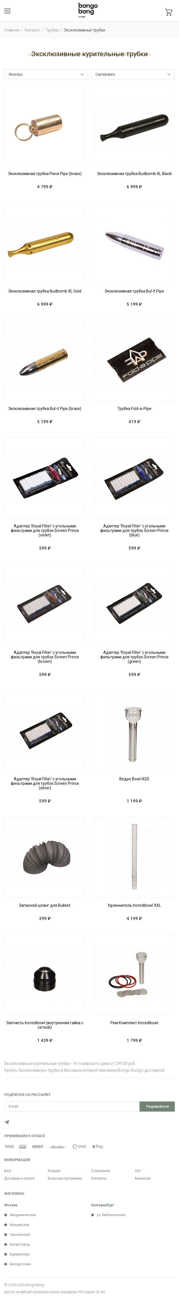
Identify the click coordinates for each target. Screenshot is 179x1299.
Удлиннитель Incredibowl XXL (134, 905)
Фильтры (16, 74)
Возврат (54, 1171)
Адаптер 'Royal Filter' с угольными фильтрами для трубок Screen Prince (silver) (45, 783)
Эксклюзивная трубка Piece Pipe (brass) (45, 173)
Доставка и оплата (19, 1178)
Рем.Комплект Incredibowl (134, 1023)
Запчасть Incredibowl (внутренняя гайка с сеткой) (44, 1025)
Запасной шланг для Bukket (44, 905)
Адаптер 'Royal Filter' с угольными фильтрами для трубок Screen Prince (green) (134, 657)
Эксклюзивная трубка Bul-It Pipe (134, 291)
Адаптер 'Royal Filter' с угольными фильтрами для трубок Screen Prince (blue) (134, 530)
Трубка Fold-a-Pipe (134, 408)
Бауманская (20, 1254)
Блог (8, 1171)
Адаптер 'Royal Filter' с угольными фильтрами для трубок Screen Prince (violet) (45, 530)
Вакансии (143, 1178)
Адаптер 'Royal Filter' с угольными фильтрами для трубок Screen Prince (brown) (45, 657)
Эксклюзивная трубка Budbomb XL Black (134, 173)
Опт (138, 1171)
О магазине (100, 1171)
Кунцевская (19, 1225)
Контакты (98, 1178)
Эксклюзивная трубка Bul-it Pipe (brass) (44, 408)
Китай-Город (20, 1244)
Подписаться (157, 1106)
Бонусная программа (65, 1178)
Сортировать (105, 74)
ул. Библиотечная (111, 1215)
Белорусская (20, 1264)
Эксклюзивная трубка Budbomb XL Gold (44, 291)
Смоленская (20, 1235)
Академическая (23, 1215)
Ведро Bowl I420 (134, 779)
